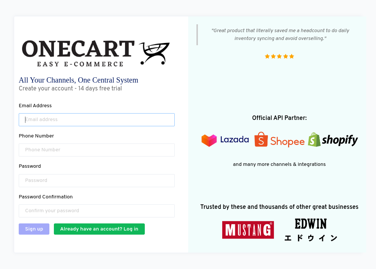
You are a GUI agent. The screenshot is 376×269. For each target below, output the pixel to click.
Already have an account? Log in (99, 229)
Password (30, 166)
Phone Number (36, 136)
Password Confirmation (46, 197)
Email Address (35, 106)
